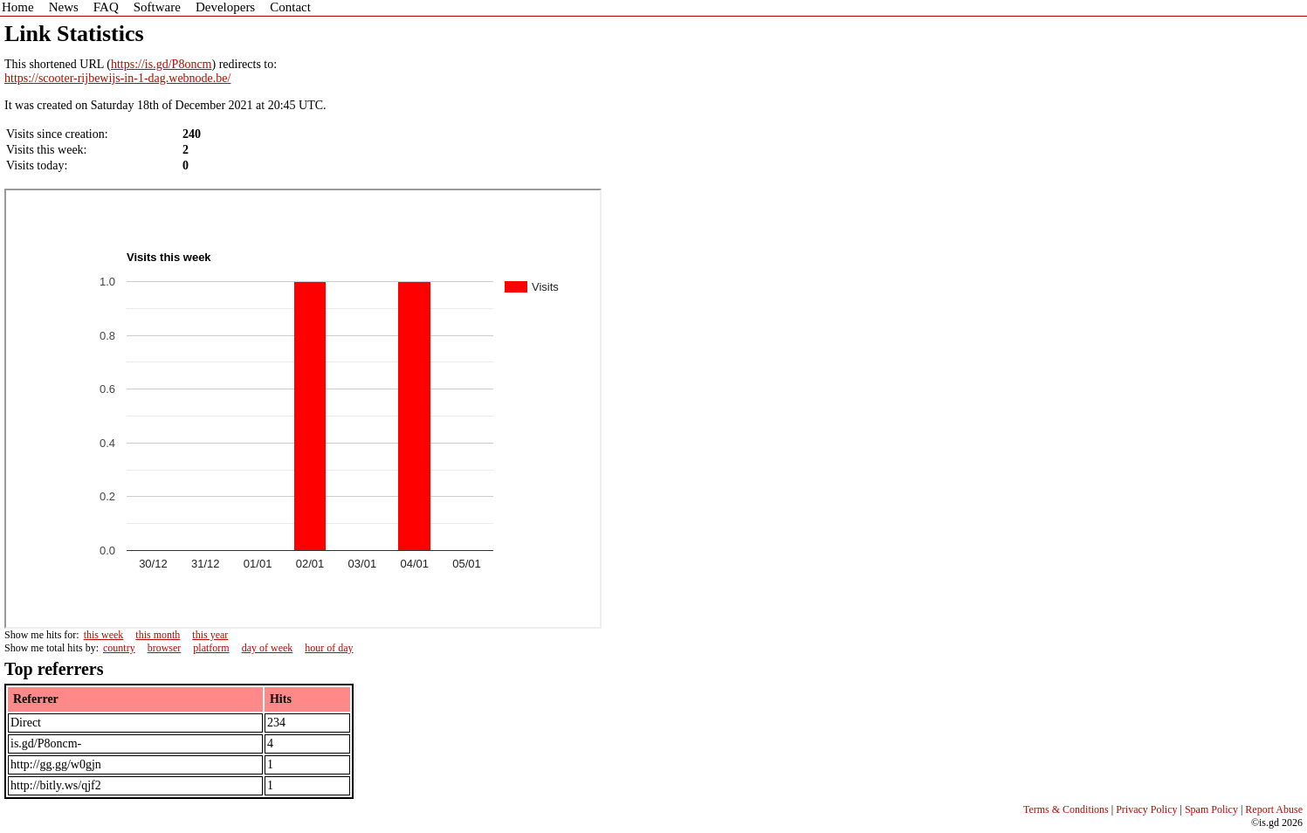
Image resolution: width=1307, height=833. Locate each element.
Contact (290, 7)
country (119, 648)
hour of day (329, 648)
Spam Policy (1211, 809)
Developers (225, 7)
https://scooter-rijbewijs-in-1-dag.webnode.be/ (117, 78)
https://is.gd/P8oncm (161, 64)
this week (104, 635)
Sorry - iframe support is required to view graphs (303, 409)
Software (157, 7)
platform (211, 648)
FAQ (106, 7)
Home (18, 7)
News (64, 7)
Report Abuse (1274, 809)
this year (210, 635)
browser (165, 648)
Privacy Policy (1146, 809)
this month (157, 635)
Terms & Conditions (1066, 809)
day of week (267, 648)
